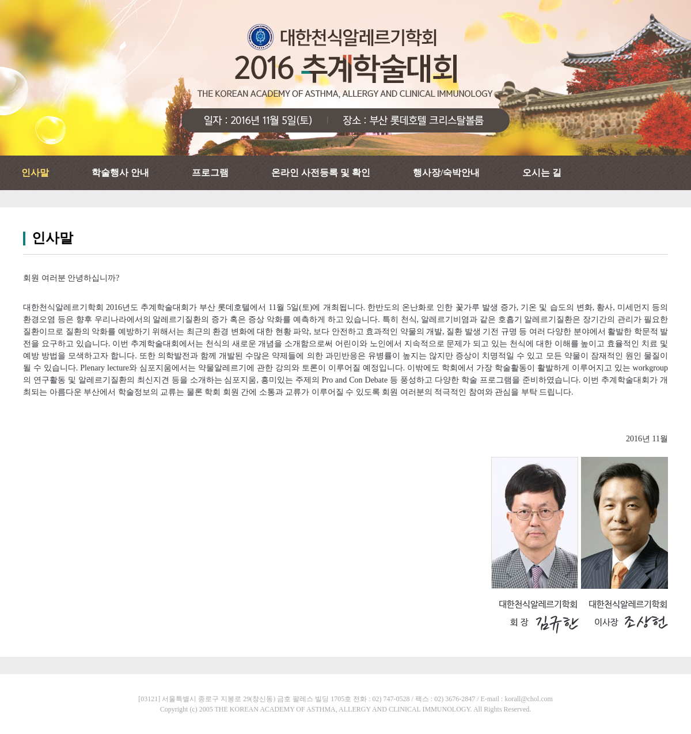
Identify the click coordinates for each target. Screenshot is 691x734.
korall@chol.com (528, 699)
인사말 (35, 172)
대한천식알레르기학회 (345, 78)
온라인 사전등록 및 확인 (320, 172)
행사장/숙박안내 (446, 172)
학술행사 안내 (120, 172)
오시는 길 (541, 172)
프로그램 (210, 172)
